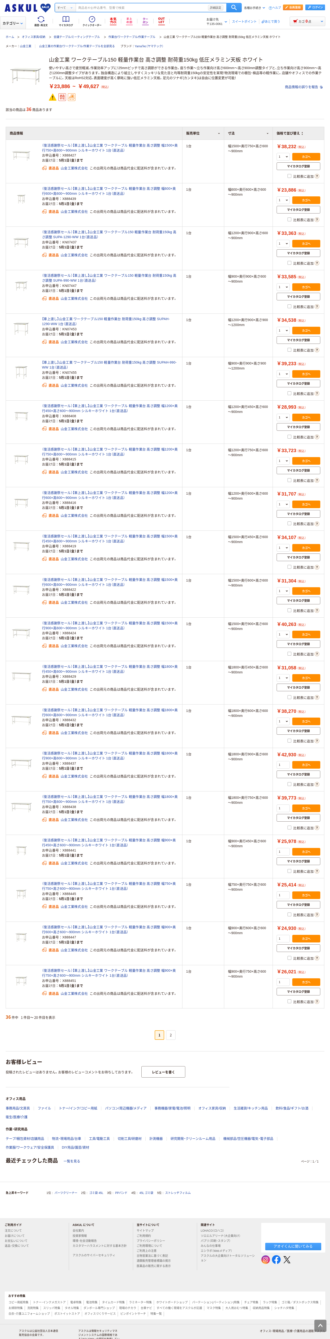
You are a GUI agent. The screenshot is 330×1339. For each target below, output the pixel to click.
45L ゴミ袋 (146, 1193)
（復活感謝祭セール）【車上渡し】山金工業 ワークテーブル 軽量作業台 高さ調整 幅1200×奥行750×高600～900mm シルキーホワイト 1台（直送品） (110, 451)
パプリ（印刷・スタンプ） (217, 1241)
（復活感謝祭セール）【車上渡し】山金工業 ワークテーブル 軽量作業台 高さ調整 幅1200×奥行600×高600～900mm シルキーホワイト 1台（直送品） (110, 495)
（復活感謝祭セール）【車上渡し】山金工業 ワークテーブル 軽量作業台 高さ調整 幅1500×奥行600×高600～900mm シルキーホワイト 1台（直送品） (110, 582)
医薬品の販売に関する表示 (156, 1266)
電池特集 (92, 1302)
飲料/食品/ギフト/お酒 (292, 1108)
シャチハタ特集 (284, 1308)
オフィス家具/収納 (33, 37)
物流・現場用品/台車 (66, 1138)
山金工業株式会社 (74, 168)
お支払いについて (18, 1241)
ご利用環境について (151, 1246)
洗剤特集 (33, 1308)
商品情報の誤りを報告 (303, 87)
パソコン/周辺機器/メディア (126, 1108)
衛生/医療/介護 (17, 1117)
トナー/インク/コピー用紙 (78, 1108)
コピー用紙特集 (18, 1302)
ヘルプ (276, 7)
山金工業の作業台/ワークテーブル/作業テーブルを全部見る (77, 46)
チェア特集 (251, 1302)
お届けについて (16, 1236)
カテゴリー (13, 23)
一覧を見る (72, 1161)
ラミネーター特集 (140, 1302)
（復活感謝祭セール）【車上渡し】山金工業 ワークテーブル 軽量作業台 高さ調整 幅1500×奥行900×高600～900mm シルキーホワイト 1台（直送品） (110, 625)
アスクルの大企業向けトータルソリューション (228, 1258)
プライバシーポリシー (153, 1241)
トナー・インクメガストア (49, 1302)
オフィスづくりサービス (100, 1313)
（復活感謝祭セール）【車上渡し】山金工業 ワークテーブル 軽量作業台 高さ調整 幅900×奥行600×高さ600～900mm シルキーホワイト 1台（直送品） (109, 929)
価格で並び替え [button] (290, 133)
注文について (15, 1230)
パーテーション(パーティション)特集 (216, 1302)
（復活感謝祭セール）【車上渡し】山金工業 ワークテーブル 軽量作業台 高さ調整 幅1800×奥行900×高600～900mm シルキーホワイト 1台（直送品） (110, 755)
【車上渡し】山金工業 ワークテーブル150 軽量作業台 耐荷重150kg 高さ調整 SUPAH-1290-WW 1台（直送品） (106, 321)
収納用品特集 (261, 1308)
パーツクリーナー (66, 1193)
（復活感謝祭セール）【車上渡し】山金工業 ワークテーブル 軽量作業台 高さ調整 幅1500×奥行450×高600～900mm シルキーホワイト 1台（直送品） (110, 538)
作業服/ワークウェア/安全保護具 (30, 1147)
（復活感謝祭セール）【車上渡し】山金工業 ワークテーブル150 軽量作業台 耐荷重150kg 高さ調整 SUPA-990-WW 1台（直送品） (109, 278)
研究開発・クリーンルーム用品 (193, 1138)
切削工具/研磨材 (130, 1138)
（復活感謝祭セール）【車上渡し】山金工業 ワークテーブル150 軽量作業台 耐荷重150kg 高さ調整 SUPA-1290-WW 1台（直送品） (109, 234)
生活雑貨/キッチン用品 (251, 1108)
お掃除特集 (16, 1308)
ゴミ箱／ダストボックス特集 (300, 1302)
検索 (234, 7)
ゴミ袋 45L (96, 1193)
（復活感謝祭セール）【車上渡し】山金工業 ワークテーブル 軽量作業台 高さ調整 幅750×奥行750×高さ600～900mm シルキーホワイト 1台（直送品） (109, 886)
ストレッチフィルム (178, 1193)
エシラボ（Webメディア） (218, 1251)
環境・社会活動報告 (87, 1241)
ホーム (10, 37)
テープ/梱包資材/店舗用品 (25, 1138)
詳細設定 (215, 7)
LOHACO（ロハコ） (214, 1230)
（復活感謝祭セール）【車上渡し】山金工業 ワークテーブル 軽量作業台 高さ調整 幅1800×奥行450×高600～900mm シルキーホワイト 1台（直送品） (110, 669)
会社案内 (80, 1230)
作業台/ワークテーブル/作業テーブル (132, 37)
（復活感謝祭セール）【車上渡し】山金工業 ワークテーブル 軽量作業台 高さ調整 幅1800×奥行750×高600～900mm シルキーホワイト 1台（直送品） (110, 799)
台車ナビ (146, 1308)
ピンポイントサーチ (133, 1313)
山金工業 (25, 46)
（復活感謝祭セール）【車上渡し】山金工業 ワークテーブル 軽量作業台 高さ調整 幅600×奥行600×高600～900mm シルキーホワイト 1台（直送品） (109, 191)
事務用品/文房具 (18, 1108)
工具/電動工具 (99, 1138)
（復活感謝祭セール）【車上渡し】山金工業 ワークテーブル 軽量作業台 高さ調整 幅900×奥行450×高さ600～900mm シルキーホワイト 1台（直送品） (109, 842)
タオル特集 (72, 1308)
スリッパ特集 (51, 1308)
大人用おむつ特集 (236, 1308)
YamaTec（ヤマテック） (149, 46)
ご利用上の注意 (148, 1251)
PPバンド (121, 1193)
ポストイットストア (67, 1313)
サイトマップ (145, 1230)
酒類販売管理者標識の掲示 (156, 1261)
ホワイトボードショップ (172, 1302)
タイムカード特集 (113, 1302)
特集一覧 (156, 1313)
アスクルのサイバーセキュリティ (96, 1255)
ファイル (44, 1108)
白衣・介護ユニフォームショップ (29, 1313)
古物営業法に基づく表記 (154, 1256)
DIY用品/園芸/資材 (75, 1147)
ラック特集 (270, 1302)
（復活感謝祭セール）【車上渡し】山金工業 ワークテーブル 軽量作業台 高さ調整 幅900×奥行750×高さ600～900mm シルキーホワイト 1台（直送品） (109, 973)
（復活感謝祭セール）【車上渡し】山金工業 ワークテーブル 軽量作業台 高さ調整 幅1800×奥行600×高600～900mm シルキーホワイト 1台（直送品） (110, 712)
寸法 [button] (248, 133)
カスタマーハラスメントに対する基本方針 (100, 1247)
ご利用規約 (146, 1236)
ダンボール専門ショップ (99, 1308)
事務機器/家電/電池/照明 (172, 1108)
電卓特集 (76, 1302)
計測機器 (156, 1138)
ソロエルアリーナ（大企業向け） (222, 1236)
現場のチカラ (127, 1308)
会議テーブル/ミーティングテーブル (77, 37)
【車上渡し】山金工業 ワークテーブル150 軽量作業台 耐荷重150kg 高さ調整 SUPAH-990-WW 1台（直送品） (109, 364)
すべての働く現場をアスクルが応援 (179, 1308)
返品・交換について (19, 1246)
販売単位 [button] (203, 133)
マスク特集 (214, 1308)
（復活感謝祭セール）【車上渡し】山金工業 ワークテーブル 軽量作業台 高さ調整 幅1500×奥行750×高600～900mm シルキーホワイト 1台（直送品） (110, 147)
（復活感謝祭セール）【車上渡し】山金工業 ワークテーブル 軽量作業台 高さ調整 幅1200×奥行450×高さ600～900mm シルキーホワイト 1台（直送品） (110, 408)
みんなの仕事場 (212, 1246)
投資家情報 (82, 1236)
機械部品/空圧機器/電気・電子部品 (248, 1138)
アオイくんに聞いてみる (293, 1246)
